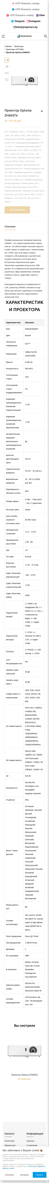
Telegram (19, 21)
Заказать (31, 1141)
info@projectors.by (27, 27)
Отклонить (9, 1175)
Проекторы (10, 1141)
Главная (8, 46)
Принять (39, 1175)
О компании (32, 1145)
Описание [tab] (10, 226)
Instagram (35, 21)
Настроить (24, 1175)
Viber (42, 15)
